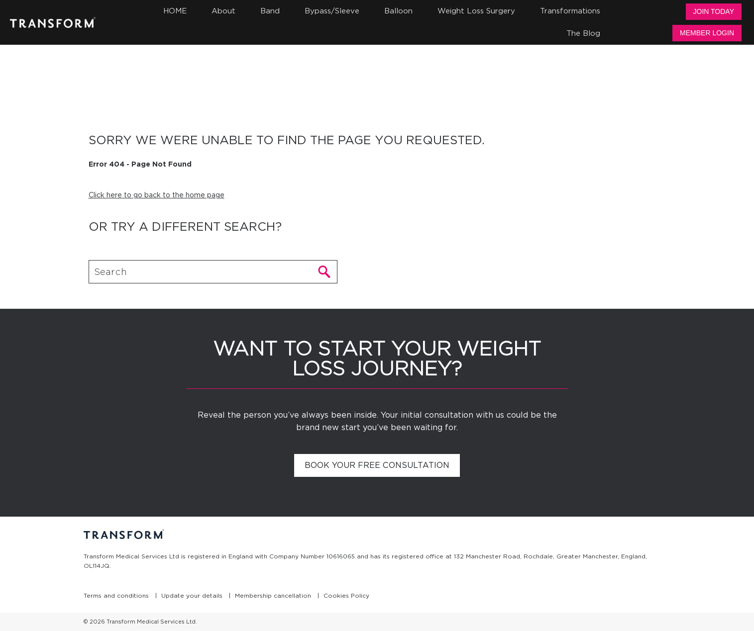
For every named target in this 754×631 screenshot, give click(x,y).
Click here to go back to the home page (156, 195)
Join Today (713, 11)
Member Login (707, 33)
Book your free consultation (377, 465)
